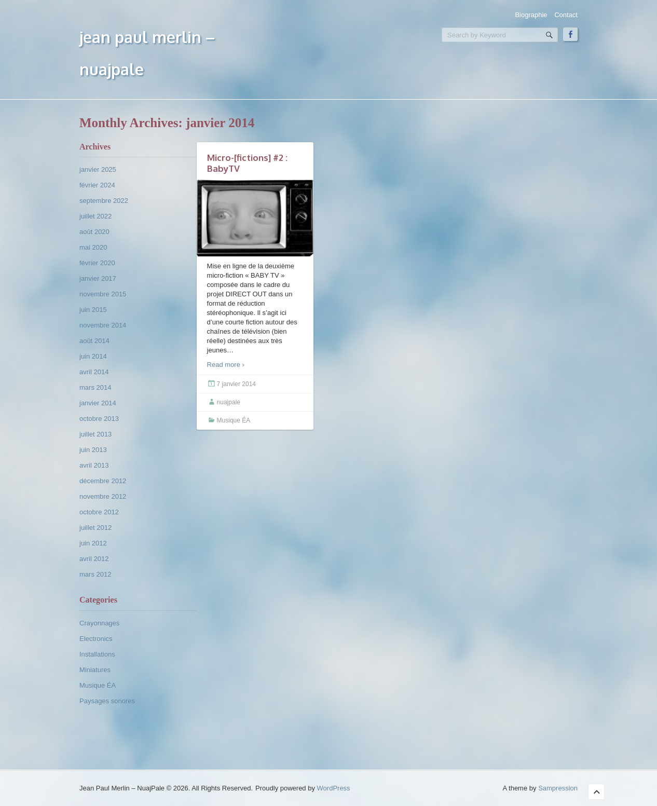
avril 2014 (93, 372)
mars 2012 (95, 574)
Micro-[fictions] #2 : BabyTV (247, 163)
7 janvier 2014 (236, 384)
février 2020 (97, 263)
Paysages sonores (107, 701)
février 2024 (97, 185)
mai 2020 (93, 247)
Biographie (531, 15)
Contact (566, 15)
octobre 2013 (99, 418)
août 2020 (94, 232)
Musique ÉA (97, 685)
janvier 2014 (97, 403)
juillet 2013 (95, 434)
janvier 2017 (97, 278)
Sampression (558, 788)
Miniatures (95, 670)
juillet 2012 (95, 527)
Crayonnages (99, 623)
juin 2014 (93, 356)
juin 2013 (93, 450)
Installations (97, 654)
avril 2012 (93, 559)
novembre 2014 (102, 325)
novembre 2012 (102, 496)
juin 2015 (93, 309)
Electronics (96, 639)
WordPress (333, 788)
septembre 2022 (103, 200)
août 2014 (94, 341)
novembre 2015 (102, 294)
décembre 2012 (102, 481)
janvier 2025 (97, 169)
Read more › (225, 364)
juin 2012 (93, 543)
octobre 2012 (99, 512)
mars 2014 (95, 387)
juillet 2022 (95, 216)
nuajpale (228, 402)
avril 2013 (93, 465)
